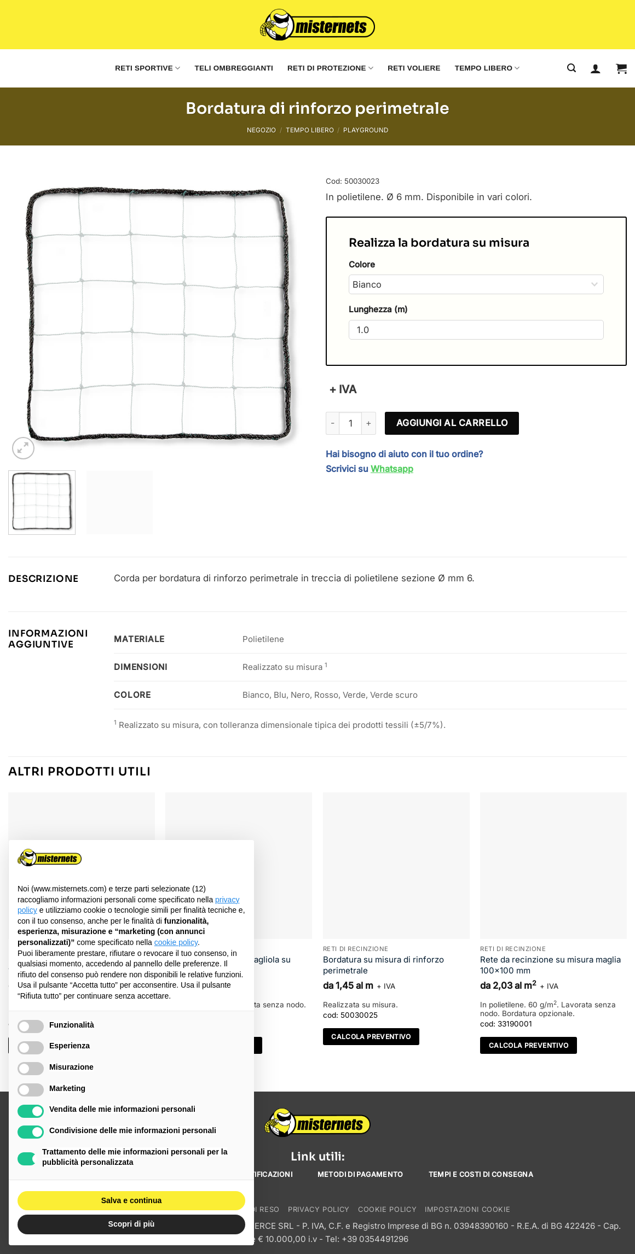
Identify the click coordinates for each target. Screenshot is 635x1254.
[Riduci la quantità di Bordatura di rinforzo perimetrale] (332, 423)
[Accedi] (595, 68)
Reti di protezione (330, 68)
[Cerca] (571, 68)
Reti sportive (147, 68)
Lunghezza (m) (378, 309)
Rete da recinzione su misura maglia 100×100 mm (550, 965)
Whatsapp (392, 468)
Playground (365, 130)
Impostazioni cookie (467, 1209)
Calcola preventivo (371, 1037)
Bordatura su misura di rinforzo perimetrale (383, 965)
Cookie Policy (387, 1209)
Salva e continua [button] (131, 1200)
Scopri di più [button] (131, 1224)
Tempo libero (487, 68)
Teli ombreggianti (234, 68)
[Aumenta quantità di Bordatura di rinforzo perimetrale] (369, 423)
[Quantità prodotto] (350, 423)
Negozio (261, 130)
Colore (362, 264)
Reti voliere (414, 68)
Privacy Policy (319, 1209)
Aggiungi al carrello (452, 422)
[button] (621, 68)
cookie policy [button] (176, 942)
